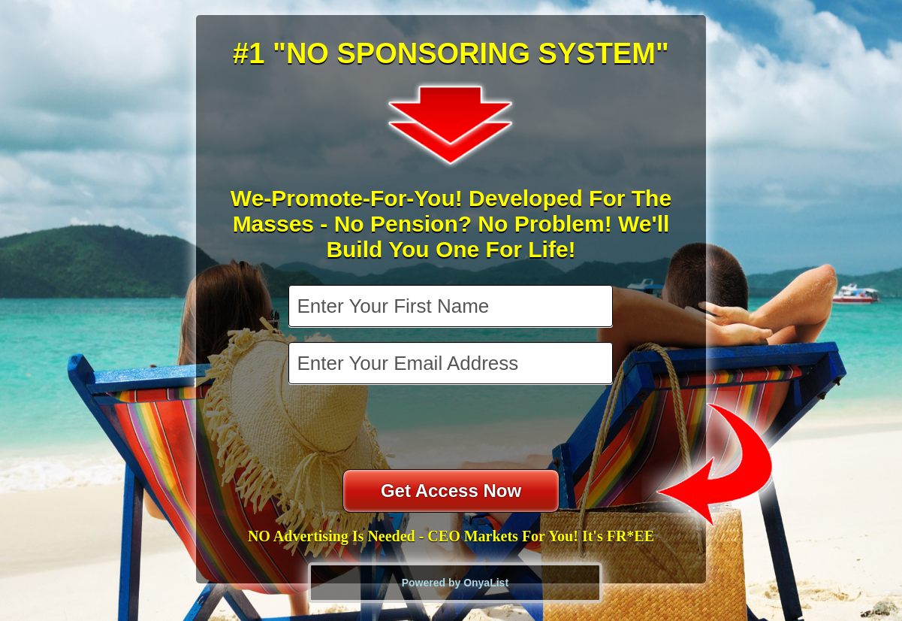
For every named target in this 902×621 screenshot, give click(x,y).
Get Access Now (451, 490)
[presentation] (452, 428)
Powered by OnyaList (455, 583)
